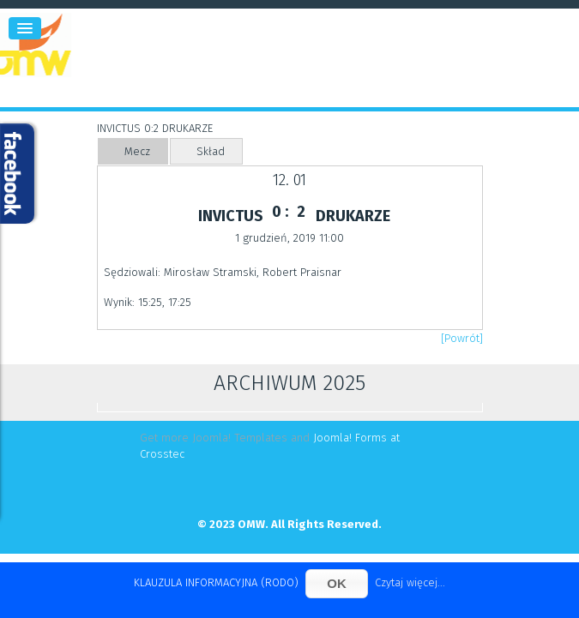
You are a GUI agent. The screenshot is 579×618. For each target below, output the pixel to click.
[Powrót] (462, 338)
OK (337, 583)
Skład (210, 151)
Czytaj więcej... (410, 582)
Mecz (137, 151)
